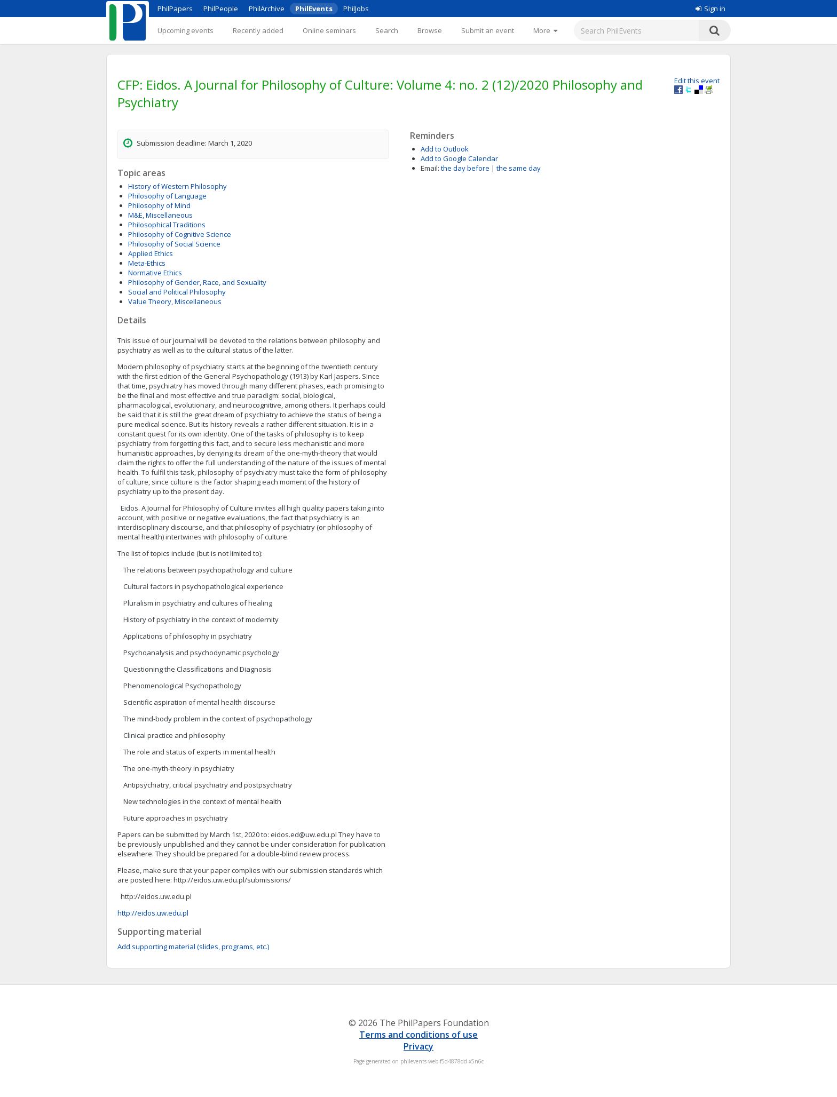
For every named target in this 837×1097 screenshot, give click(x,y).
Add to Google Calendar (459, 158)
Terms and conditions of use (418, 1034)
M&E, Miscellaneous (160, 215)
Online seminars (329, 30)
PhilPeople (220, 8)
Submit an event (487, 30)
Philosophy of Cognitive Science (179, 234)
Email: (430, 168)
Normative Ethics (155, 272)
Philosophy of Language (167, 196)
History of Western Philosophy (177, 186)
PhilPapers (175, 8)
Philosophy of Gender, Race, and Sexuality (197, 282)
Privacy (418, 1046)
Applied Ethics (150, 253)
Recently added (258, 30)
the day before (465, 168)
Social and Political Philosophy (177, 292)
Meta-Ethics (146, 263)
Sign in (710, 8)
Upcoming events (185, 30)
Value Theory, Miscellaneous (175, 301)
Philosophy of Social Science (174, 244)
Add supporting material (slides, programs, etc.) (193, 946)
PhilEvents (314, 8)
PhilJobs (356, 8)
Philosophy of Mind (159, 205)
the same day (518, 168)
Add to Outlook (445, 149)
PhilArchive (267, 8)
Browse (429, 30)
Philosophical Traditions (167, 224)
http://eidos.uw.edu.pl (152, 913)
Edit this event (697, 80)
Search (386, 30)
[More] (545, 30)
